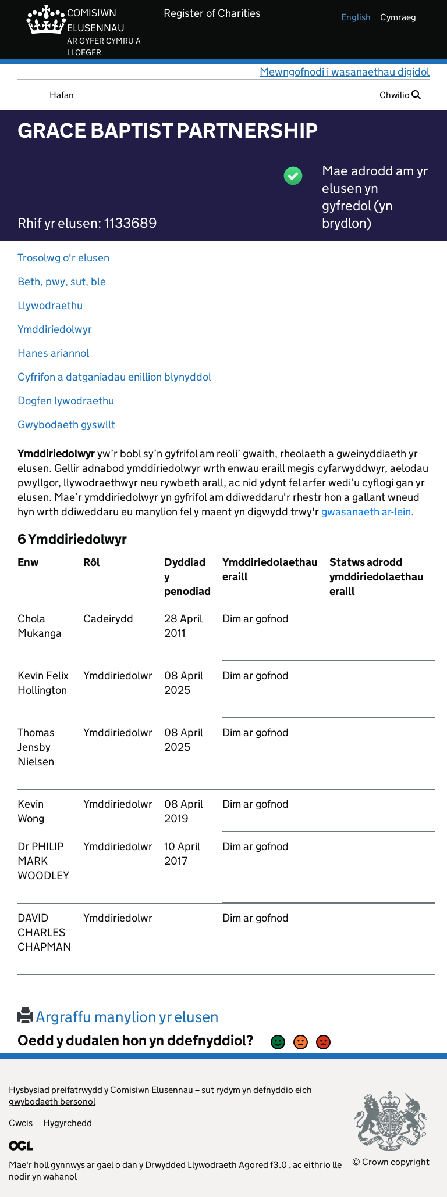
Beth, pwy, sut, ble (61, 281)
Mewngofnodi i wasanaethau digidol (345, 71)
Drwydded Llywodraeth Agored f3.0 (216, 1164)
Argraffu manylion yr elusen (118, 1016)
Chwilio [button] (400, 95)
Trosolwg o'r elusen (63, 257)
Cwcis (21, 1122)
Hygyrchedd (67, 1122)
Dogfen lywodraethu (65, 400)
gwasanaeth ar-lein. (367, 511)
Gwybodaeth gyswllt (66, 424)
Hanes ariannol (53, 353)
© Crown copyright (391, 1161)
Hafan (61, 95)
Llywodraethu (50, 305)
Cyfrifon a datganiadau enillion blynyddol (114, 377)
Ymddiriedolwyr (54, 329)
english (356, 17)
